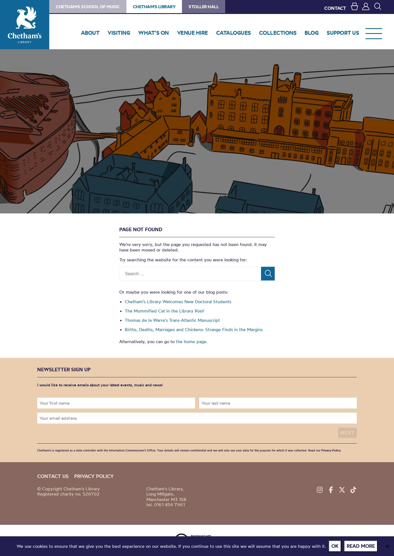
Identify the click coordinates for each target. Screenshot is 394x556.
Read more (361, 546)
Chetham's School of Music (88, 6)
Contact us (53, 476)
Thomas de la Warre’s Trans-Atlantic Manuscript (172, 320)
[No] (387, 546)
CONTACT (335, 8)
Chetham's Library (24, 24)
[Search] (268, 273)
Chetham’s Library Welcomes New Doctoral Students (178, 301)
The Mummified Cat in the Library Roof (164, 311)
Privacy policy (94, 476)
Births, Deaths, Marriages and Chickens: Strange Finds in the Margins (194, 329)
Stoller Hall (204, 6)
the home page (191, 341)
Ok (334, 546)
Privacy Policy (331, 450)
